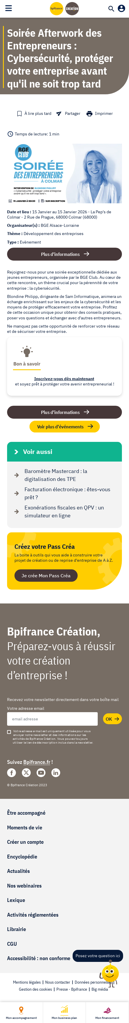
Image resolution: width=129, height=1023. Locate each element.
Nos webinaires (24, 885)
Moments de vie (24, 827)
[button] (34, 113)
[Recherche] (111, 9)
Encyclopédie (22, 856)
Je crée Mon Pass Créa (46, 575)
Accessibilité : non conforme (38, 958)
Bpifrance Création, (53, 631)
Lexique (16, 900)
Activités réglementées (32, 914)
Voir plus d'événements (65, 426)
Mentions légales (27, 982)
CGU (12, 943)
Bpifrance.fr (36, 762)
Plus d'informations (60, 254)
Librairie (16, 929)
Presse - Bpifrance (71, 989)
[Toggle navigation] (8, 8)
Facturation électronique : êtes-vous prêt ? (61, 493)
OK (113, 719)
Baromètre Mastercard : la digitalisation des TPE (49, 475)
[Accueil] (64, 8)
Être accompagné (26, 812)
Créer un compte (25, 841)
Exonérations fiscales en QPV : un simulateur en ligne (58, 511)
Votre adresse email (25, 708)
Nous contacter (57, 982)
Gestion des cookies (35, 989)
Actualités (18, 871)
